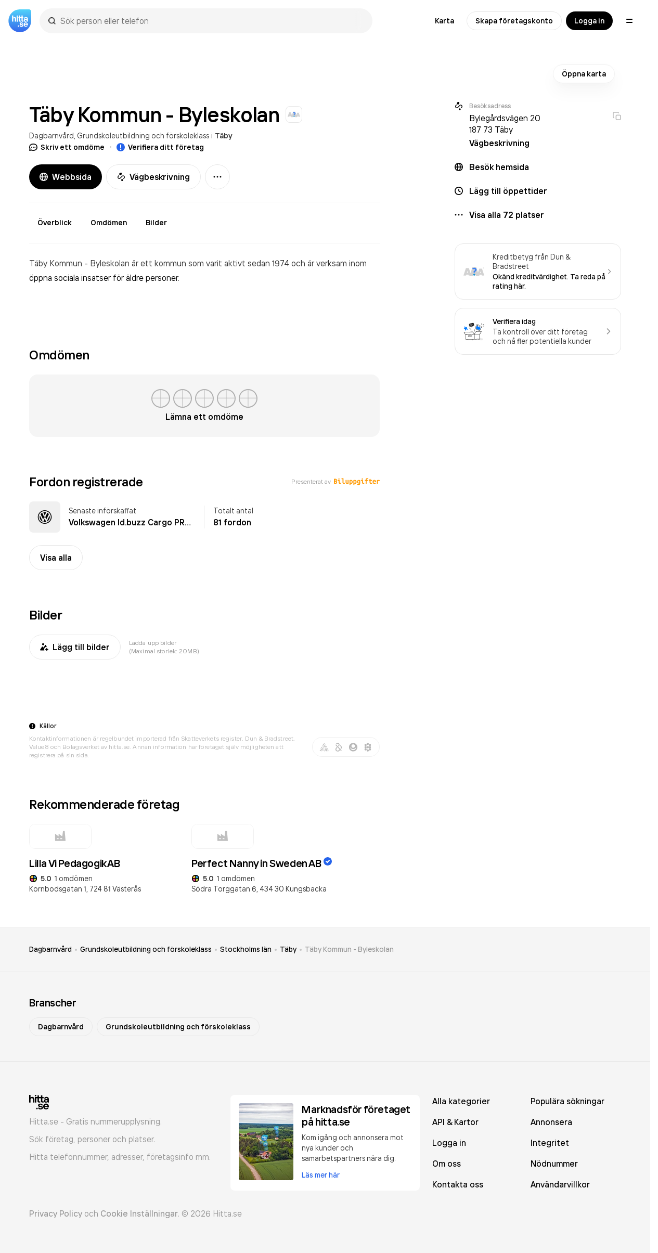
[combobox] (211, 20)
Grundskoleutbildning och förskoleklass (143, 135)
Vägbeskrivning (153, 177)
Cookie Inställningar (139, 1213)
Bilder (156, 222)
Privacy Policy (55, 1213)
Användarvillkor (560, 1184)
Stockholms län (246, 949)
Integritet (550, 1143)
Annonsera (551, 1122)
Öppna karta (584, 74)
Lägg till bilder (75, 647)
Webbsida (66, 177)
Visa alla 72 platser (506, 215)
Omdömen (109, 222)
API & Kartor (455, 1122)
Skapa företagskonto (514, 20)
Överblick (54, 222)
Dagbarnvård (51, 135)
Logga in (589, 20)
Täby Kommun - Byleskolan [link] (349, 949)
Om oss (446, 1163)
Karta (444, 20)
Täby (224, 135)
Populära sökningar (567, 1101)
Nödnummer (554, 1163)
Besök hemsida (499, 167)
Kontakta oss (457, 1184)
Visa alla (56, 557)
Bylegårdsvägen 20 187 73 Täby (504, 124)
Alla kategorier (461, 1101)
